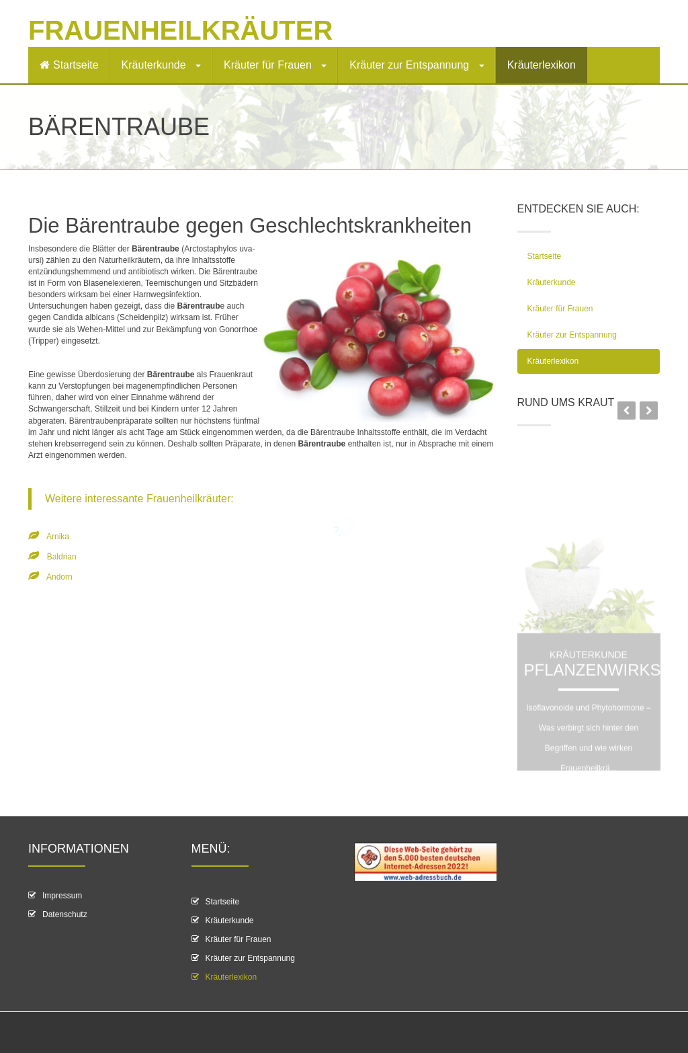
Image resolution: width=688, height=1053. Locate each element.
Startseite (69, 65)
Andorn (59, 577)
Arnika (57, 536)
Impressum (62, 895)
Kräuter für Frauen (275, 65)
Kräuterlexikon (541, 65)
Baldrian (62, 556)
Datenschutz (64, 914)
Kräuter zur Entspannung (416, 65)
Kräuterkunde (162, 65)
